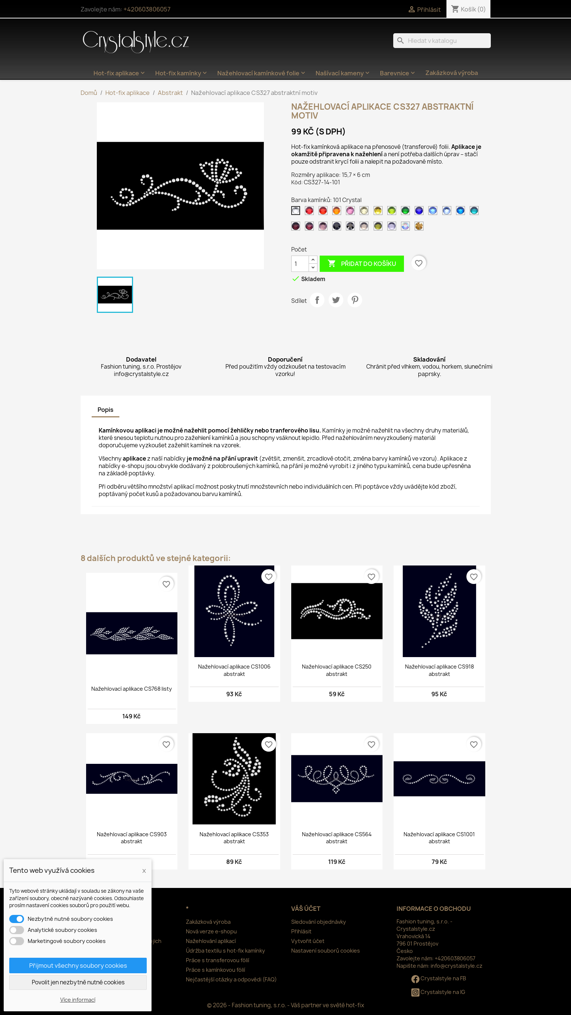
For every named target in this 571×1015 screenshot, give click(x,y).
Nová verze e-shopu (211, 931)
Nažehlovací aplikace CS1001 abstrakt (439, 838)
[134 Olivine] (379, 228)
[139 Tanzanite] (393, 228)
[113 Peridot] (393, 212)
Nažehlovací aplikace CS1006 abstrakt (234, 670)
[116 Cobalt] (420, 212)
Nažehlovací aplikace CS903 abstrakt (132, 838)
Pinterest (354, 300)
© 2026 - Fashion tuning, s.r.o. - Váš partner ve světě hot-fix (285, 1005)
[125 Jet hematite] (352, 228)
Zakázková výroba (451, 73)
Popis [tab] (105, 410)
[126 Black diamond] (365, 228)
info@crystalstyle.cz (456, 965)
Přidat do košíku (361, 264)
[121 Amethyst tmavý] (297, 228)
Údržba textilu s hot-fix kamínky (225, 950)
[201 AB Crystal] (407, 228)
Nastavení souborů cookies (325, 950)
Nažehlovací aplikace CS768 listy (131, 688)
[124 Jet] (338, 228)
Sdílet (317, 300)
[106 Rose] (352, 212)
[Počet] (300, 264)
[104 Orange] (338, 212)
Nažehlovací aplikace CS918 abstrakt (439, 670)
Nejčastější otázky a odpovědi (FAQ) (231, 979)
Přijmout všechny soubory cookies (78, 965)
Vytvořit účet (307, 940)
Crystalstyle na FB (438, 978)
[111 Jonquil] (365, 212)
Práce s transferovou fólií (217, 960)
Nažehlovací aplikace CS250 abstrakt (336, 670)
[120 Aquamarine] (476, 212)
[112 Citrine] (379, 212)
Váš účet (305, 909)
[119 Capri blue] (462, 212)
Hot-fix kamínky (181, 73)
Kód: (297, 182)
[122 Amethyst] (311, 228)
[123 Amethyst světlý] (324, 228)
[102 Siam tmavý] (311, 212)
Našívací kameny (343, 73)
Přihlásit (301, 931)
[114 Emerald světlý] (407, 212)
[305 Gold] (420, 228)
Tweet (336, 300)
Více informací (77, 999)
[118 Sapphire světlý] (448, 212)
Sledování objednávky (318, 921)
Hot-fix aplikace (120, 73)
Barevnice (398, 73)
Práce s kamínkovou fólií (215, 969)
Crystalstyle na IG (438, 991)
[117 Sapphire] (434, 212)
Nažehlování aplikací (211, 940)
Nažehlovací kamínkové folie (262, 73)
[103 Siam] (324, 212)
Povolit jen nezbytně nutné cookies (78, 982)
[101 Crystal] (297, 212)
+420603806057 (146, 9)
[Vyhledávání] (442, 40)
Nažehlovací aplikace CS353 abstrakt (234, 838)
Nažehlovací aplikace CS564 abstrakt (337, 838)
